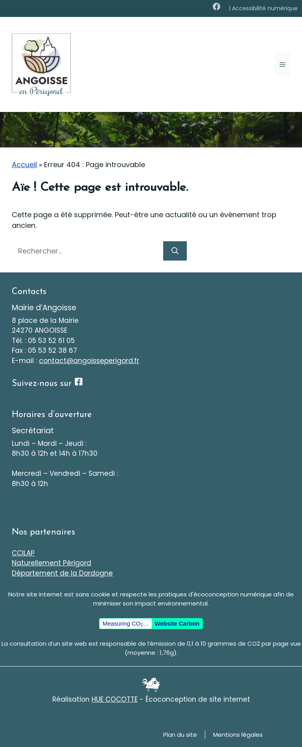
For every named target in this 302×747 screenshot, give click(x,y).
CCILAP (23, 553)
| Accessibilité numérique (263, 8)
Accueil (24, 165)
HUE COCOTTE (115, 699)
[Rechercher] (175, 251)
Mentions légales (238, 734)
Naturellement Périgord (51, 563)
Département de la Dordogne (62, 573)
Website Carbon (177, 623)
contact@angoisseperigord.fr (89, 360)
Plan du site (180, 734)
